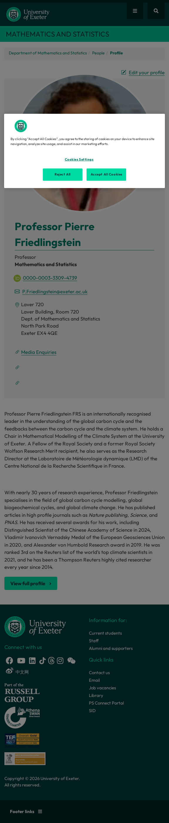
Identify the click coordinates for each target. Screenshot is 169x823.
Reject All (63, 174)
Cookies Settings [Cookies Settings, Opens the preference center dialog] (79, 159)
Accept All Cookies (106, 174)
